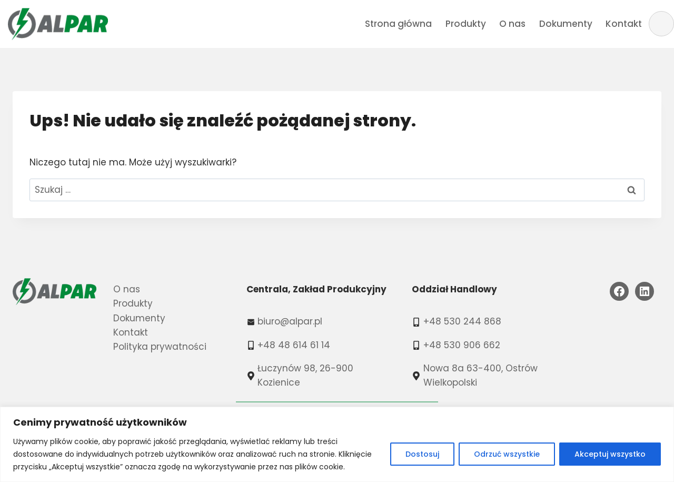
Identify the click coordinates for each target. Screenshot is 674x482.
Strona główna (398, 23)
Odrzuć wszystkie (507, 454)
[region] (337, 444)
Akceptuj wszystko (610, 454)
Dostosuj (422, 454)
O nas (512, 23)
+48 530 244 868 (462, 321)
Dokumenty (565, 23)
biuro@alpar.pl (289, 321)
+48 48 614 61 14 (293, 345)
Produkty (465, 23)
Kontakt (624, 23)
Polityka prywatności (159, 346)
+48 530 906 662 (461, 345)
